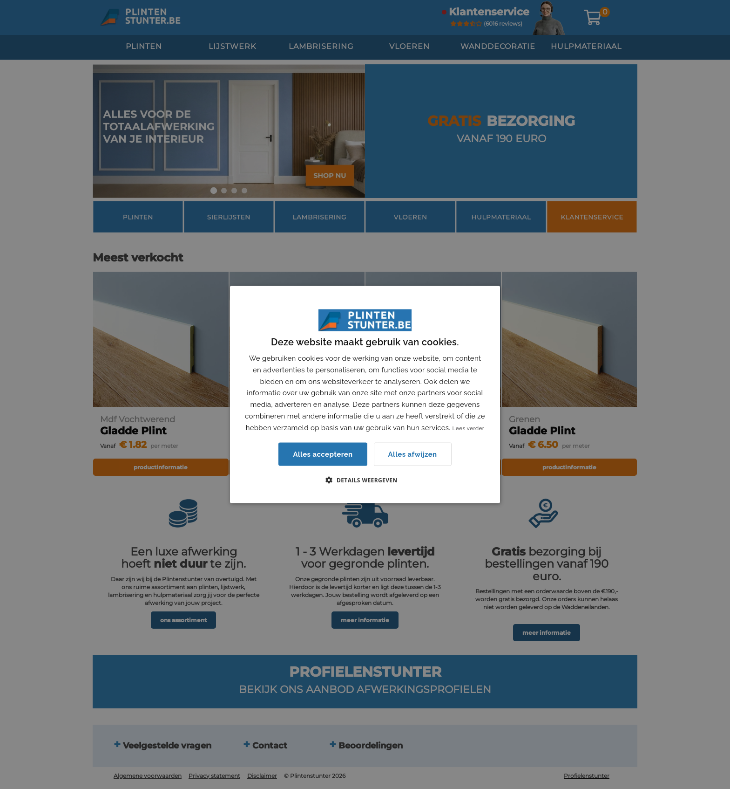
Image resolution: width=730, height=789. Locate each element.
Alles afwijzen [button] (412, 454)
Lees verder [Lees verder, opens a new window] (469, 428)
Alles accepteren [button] (322, 454)
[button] (364, 480)
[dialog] (365, 394)
